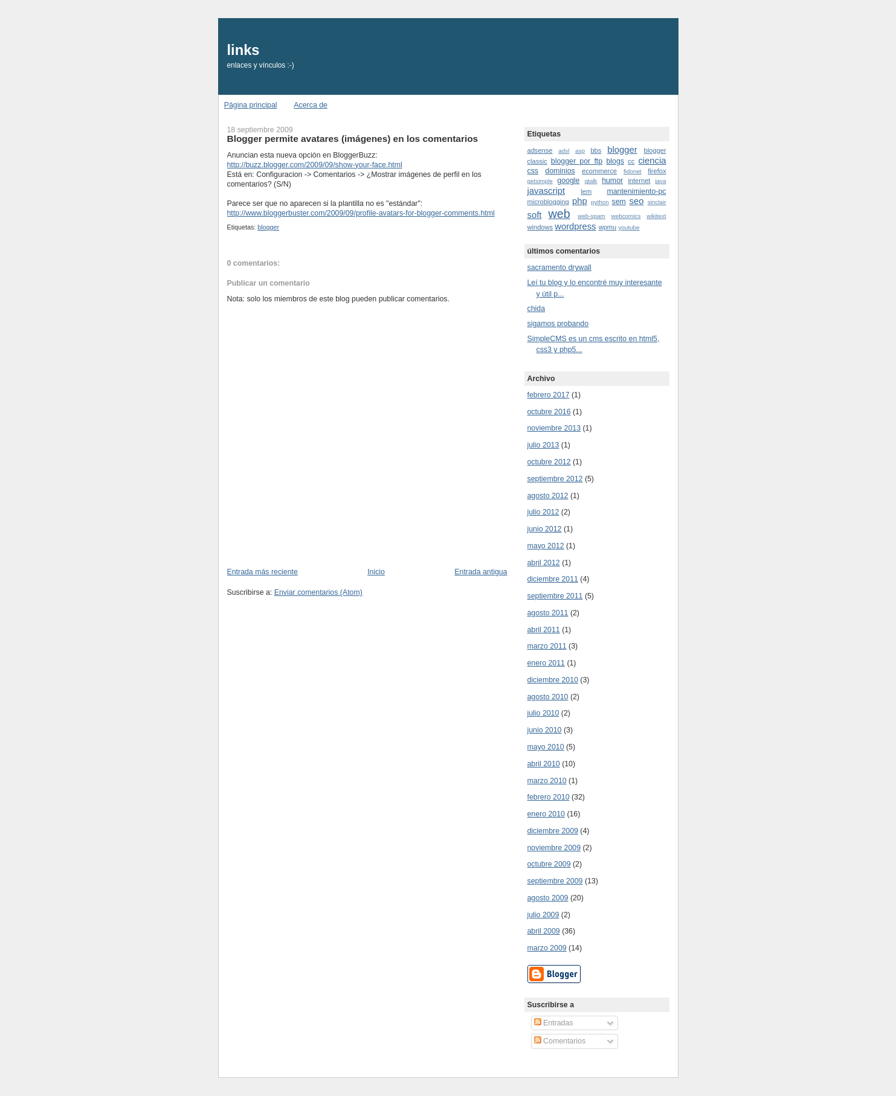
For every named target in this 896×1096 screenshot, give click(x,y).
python (600, 202)
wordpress (575, 226)
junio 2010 (544, 730)
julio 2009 (543, 915)
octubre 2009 (549, 864)
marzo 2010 (547, 781)
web (559, 213)
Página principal (250, 105)
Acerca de (310, 105)
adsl (563, 150)
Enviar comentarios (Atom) (318, 592)
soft (534, 215)
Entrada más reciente (262, 572)
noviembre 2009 (554, 848)
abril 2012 (543, 563)
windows (540, 227)
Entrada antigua (480, 572)
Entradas (553, 1023)
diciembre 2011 (552, 579)
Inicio (376, 572)
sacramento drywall (559, 267)
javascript (546, 191)
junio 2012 (544, 529)
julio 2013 (543, 445)
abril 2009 (543, 931)
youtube (628, 227)
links (243, 50)
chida (536, 308)
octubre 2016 (549, 412)
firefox (657, 171)
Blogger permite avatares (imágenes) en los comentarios (353, 138)
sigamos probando (558, 323)
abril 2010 (543, 764)
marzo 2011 (547, 646)
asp (580, 150)
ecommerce (599, 171)
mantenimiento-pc (636, 191)
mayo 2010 (545, 747)
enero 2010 (546, 814)
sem (619, 201)
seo (637, 201)
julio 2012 (543, 512)
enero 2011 (546, 663)
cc (631, 161)
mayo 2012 (545, 546)
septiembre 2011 (555, 596)
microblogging (548, 201)
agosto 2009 (548, 898)
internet (639, 180)
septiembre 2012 (555, 479)
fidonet (633, 171)
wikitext (656, 216)
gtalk (591, 181)
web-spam (591, 216)
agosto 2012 (548, 496)
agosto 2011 (548, 613)
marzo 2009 (547, 948)
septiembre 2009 (555, 881)
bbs (595, 150)
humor (612, 180)
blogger (268, 227)
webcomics (626, 216)
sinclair (657, 202)
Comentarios (559, 1041)
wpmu (608, 227)
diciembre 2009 (552, 831)
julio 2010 (543, 713)
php (579, 201)
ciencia (652, 160)
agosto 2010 (548, 697)
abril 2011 (543, 630)
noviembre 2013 (554, 428)
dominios (560, 171)
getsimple (540, 181)
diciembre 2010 (552, 680)
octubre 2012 (549, 462)
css (533, 171)
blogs (615, 161)
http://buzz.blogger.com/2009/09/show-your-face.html (314, 165)
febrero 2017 (548, 395)
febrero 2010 (548, 797)
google (568, 180)
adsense (540, 150)
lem (586, 191)
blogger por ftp (576, 161)
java (660, 181)
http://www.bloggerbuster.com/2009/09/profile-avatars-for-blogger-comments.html (361, 213)
